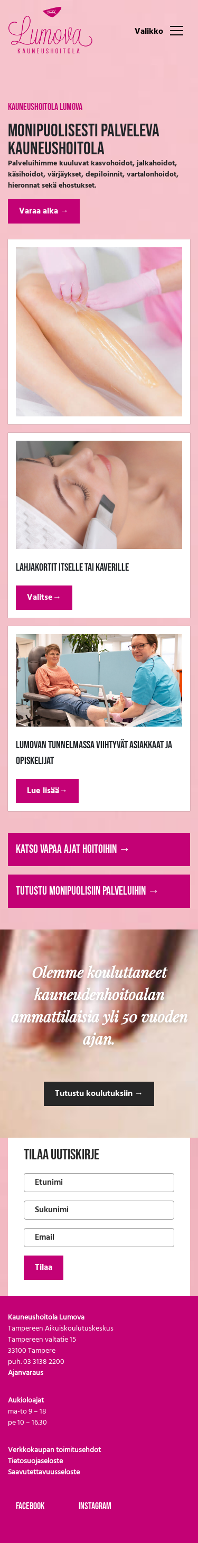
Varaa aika (44, 211)
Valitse (44, 598)
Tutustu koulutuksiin (99, 1094)
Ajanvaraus (25, 1373)
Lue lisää (47, 791)
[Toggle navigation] (177, 30)
